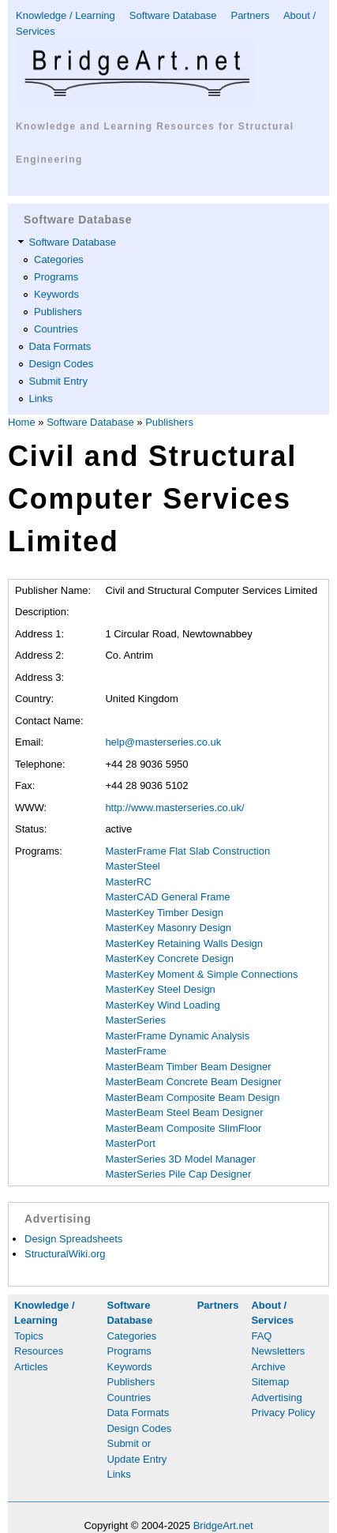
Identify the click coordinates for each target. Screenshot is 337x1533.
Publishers (58, 311)
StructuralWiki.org (65, 1254)
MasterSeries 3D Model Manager (180, 1159)
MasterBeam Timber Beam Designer (188, 1067)
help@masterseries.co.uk (163, 742)
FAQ (261, 1336)
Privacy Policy (283, 1412)
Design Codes (61, 364)
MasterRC (128, 882)
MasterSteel (132, 866)
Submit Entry (58, 381)
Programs (56, 277)
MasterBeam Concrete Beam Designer (193, 1082)
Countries (56, 329)
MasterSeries (135, 1020)
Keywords (56, 294)
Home (22, 422)
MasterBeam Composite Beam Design (192, 1097)
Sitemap (270, 1382)
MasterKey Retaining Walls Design (184, 943)
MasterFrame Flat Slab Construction (187, 851)
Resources (38, 1351)
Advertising (276, 1397)
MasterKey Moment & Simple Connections (201, 974)
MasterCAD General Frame (167, 897)
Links (41, 398)
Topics (28, 1336)
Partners (249, 15)
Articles (31, 1367)
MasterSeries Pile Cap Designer (178, 1174)
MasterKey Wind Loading (162, 1005)
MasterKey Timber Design (164, 913)
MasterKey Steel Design (160, 989)
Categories (59, 259)
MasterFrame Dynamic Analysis (177, 1036)
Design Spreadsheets (73, 1239)
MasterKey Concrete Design (169, 958)
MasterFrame (135, 1051)
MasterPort (130, 1143)
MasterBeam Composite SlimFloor (183, 1128)
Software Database (173, 15)
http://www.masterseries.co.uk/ (174, 807)
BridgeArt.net (223, 1525)
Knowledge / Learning (65, 15)
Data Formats (60, 346)
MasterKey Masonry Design (168, 928)
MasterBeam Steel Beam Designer (184, 1112)
